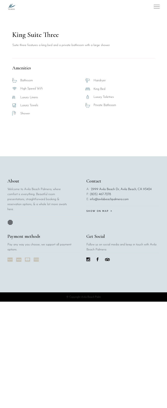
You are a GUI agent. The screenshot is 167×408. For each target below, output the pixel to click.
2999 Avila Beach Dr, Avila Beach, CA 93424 (121, 295)
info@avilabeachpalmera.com (109, 305)
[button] (160, 68)
